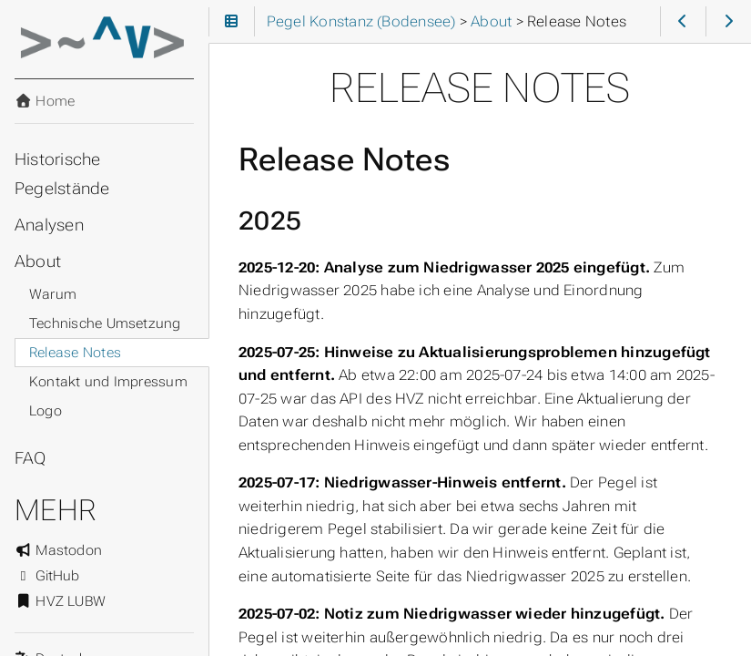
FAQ (30, 458)
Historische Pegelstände (62, 174)
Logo (45, 411)
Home (45, 101)
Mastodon (58, 550)
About (38, 261)
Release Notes (75, 352)
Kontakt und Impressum (108, 382)
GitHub (47, 576)
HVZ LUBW (60, 601)
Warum (52, 294)
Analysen (49, 225)
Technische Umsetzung (105, 323)
